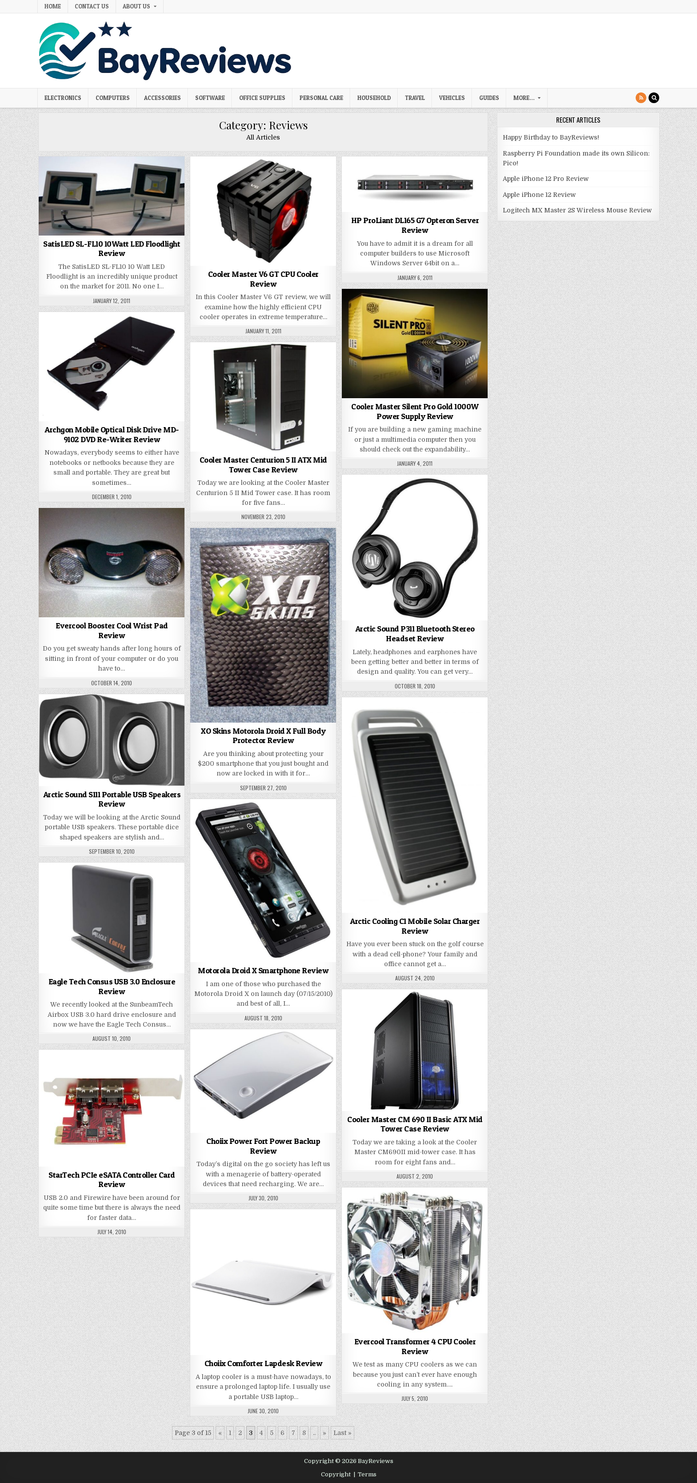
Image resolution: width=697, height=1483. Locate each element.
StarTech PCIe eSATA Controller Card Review (111, 1179)
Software (210, 97)
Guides (489, 97)
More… (523, 97)
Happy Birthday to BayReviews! (551, 137)
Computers (113, 97)
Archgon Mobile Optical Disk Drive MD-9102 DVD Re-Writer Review (111, 434)
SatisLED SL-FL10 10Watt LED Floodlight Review (111, 248)
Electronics (62, 97)
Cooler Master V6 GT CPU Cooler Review (263, 278)
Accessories (162, 97)
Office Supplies (262, 97)
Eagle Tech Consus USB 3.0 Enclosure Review (112, 986)
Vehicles (452, 97)
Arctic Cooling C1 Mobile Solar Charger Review (415, 925)
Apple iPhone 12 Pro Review (546, 178)
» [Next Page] (324, 1432)
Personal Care (321, 97)
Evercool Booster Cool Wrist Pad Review (112, 630)
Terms (367, 1474)
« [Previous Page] (220, 1432)
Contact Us (92, 6)
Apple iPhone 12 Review (539, 194)
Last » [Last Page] (342, 1432)
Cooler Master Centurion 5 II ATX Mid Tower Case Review (263, 464)
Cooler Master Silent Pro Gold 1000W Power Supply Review (415, 411)
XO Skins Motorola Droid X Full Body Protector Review (263, 735)
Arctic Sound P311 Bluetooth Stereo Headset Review (415, 633)
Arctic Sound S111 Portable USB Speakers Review (112, 799)
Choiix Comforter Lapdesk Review (263, 1363)
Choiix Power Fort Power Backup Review (263, 1145)
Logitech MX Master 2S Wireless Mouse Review (577, 210)
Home (52, 6)
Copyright (336, 1474)
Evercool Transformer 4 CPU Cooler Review (415, 1346)
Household (374, 97)
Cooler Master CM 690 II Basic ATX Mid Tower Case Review (415, 1124)
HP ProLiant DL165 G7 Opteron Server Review (415, 225)
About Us (136, 6)
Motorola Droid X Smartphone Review (263, 970)
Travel (415, 97)
